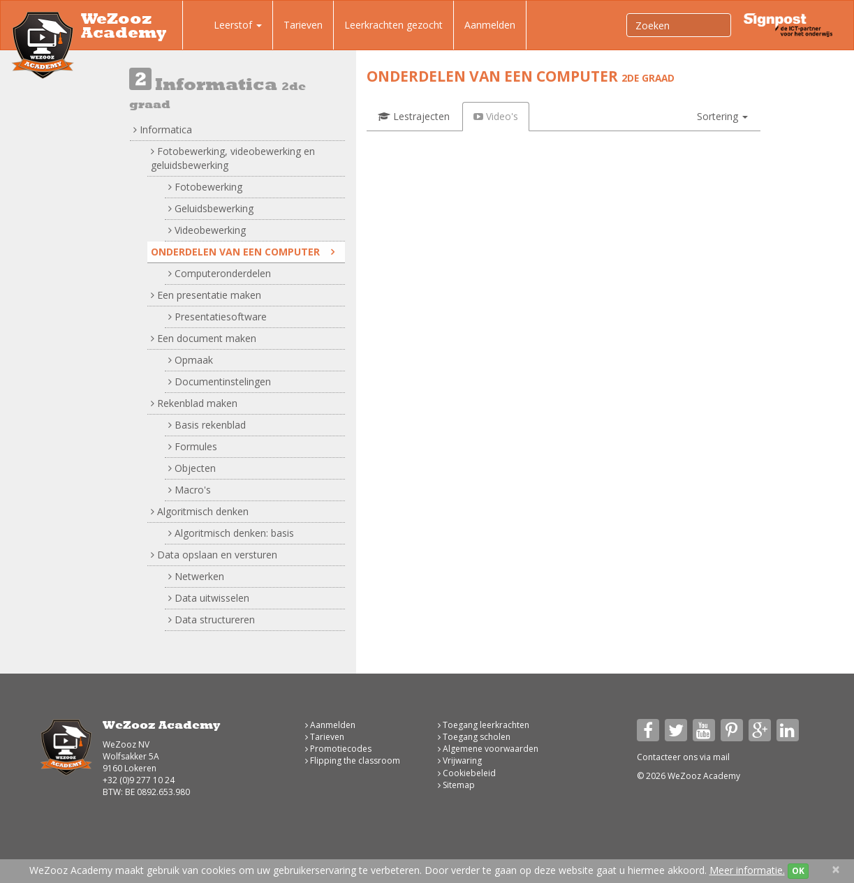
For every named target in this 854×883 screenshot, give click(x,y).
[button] (722, 116)
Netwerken (196, 576)
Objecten (192, 468)
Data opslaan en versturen (214, 554)
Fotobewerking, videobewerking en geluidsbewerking (233, 158)
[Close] (836, 869)
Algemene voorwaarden (488, 749)
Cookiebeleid (467, 773)
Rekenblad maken (194, 403)
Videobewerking (207, 230)
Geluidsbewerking (210, 208)
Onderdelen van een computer (242, 251)
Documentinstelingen (219, 381)
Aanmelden (489, 24)
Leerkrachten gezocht (393, 24)
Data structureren (211, 619)
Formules (192, 446)
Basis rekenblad (207, 424)
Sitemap (456, 785)
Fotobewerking (205, 186)
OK (798, 871)
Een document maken (203, 338)
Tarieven (303, 24)
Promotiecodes (338, 749)
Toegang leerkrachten (483, 725)
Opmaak (190, 359)
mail (721, 757)
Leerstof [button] (227, 26)
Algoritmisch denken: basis (231, 533)
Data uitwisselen (208, 597)
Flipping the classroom (352, 760)
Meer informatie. (747, 870)
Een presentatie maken (206, 295)
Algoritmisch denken (200, 511)
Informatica (162, 129)
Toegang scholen (474, 737)
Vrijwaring (460, 760)
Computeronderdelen (219, 273)
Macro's (189, 489)
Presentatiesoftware (217, 316)
